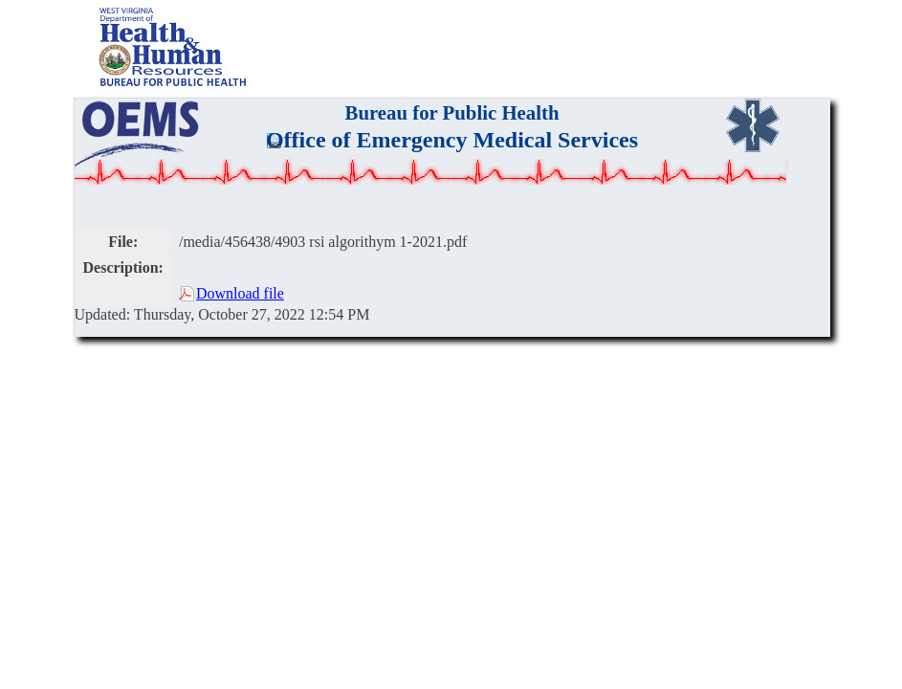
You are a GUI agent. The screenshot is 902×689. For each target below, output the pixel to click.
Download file (240, 293)
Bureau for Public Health (452, 112)
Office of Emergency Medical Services (452, 139)
